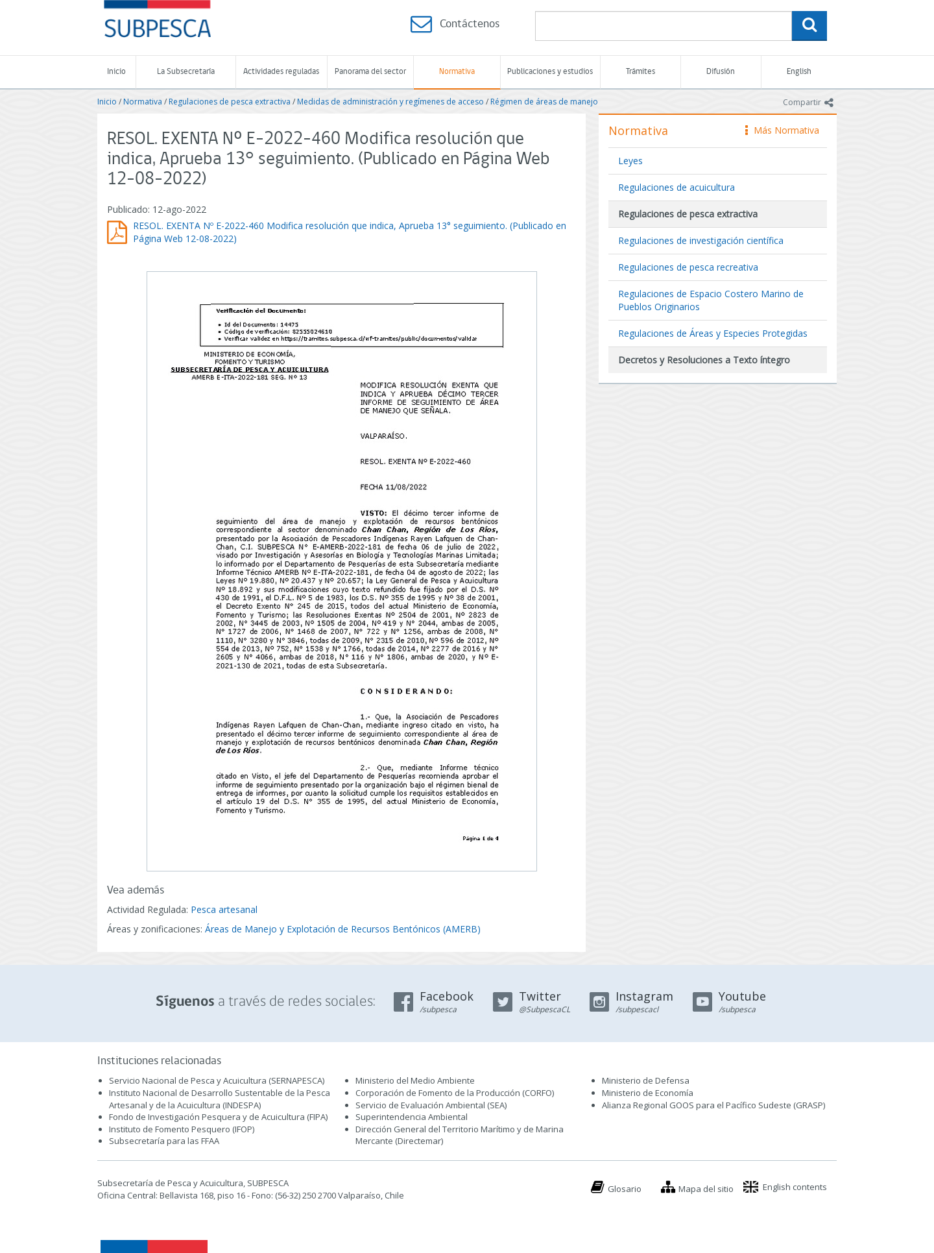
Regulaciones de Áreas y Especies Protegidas (713, 333)
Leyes (630, 160)
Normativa (457, 71)
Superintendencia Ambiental (411, 1117)
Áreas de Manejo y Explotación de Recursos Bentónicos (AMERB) (343, 929)
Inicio (116, 71)
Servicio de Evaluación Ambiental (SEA (430, 1105)
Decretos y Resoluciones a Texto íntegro (704, 360)
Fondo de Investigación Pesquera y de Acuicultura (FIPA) (218, 1117)
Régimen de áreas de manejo (544, 101)
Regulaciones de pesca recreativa (688, 267)
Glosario (624, 1189)
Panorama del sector (370, 71)
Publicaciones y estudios (550, 71)
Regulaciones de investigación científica (701, 240)
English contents (795, 1187)
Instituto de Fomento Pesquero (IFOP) (181, 1129)
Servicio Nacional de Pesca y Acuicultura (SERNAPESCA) (216, 1080)
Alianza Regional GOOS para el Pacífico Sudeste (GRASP (712, 1105)
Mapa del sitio (706, 1189)
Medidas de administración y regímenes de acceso (390, 101)
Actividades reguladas (281, 71)
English (799, 71)
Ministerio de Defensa (645, 1080)
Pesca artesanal (224, 909)
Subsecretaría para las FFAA (164, 1141)
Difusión (720, 71)
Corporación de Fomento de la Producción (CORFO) (454, 1093)
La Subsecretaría (186, 71)
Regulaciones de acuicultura (676, 187)
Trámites (640, 71)
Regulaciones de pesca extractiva (230, 101)
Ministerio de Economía (647, 1093)
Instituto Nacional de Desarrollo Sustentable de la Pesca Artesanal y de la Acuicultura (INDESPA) (219, 1099)
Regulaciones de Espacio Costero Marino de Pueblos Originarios (711, 300)
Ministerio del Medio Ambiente (415, 1080)
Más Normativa (782, 130)
